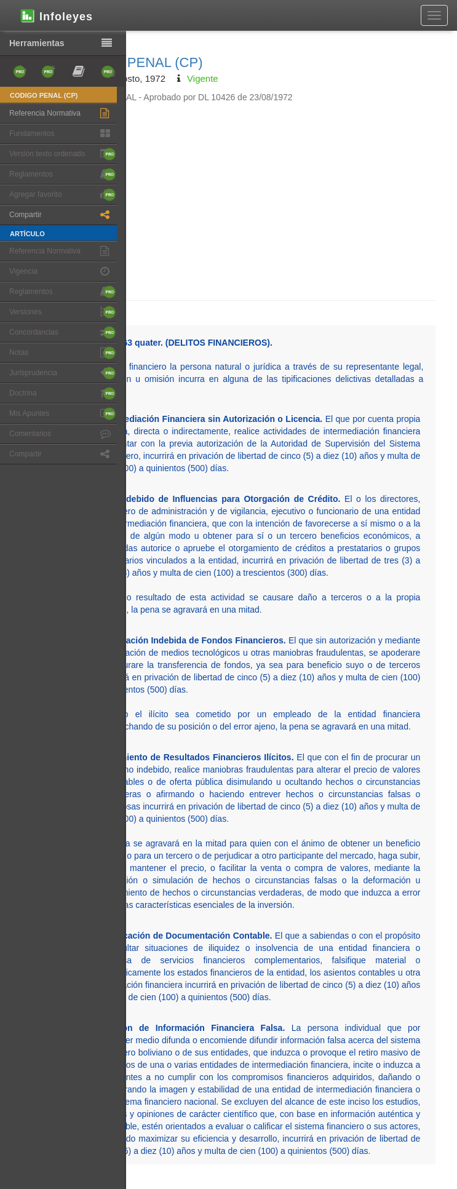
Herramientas (63, 43)
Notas (62, 352)
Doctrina (62, 393)
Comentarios (62, 433)
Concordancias (62, 332)
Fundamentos (62, 133)
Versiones (62, 312)
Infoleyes (55, 15)
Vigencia (62, 271)
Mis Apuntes (62, 413)
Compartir (62, 215)
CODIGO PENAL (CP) (135, 62)
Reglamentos (62, 174)
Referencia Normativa (62, 113)
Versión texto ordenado (62, 154)
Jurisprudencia (62, 373)
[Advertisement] (246, 195)
